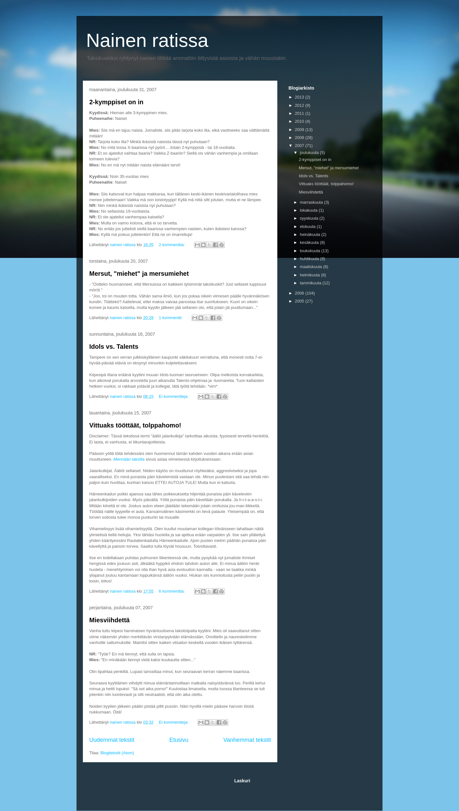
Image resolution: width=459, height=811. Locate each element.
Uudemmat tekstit (112, 740)
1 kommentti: (171, 317)
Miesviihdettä (109, 620)
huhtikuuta (310, 258)
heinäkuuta (310, 234)
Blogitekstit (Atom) (117, 752)
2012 (300, 105)
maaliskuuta (311, 266)
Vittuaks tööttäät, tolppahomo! (135, 425)
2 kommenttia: (172, 244)
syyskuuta (309, 218)
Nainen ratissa (147, 40)
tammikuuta (311, 283)
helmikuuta (310, 275)
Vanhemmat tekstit (247, 740)
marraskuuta (312, 202)
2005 (300, 301)
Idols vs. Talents (113, 346)
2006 (300, 293)
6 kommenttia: (172, 591)
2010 (300, 121)
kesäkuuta (310, 242)
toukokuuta (310, 250)
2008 (300, 137)
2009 (300, 129)
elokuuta (308, 226)
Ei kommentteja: (174, 396)
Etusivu (178, 740)
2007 (300, 145)
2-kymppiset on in (116, 102)
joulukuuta (310, 152)
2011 (300, 113)
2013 (300, 97)
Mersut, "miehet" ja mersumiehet (139, 273)
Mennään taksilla (128, 459)
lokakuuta (309, 210)
